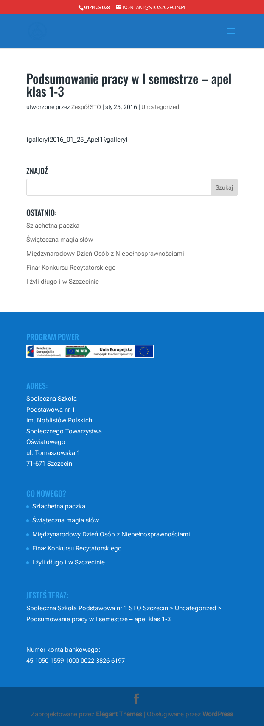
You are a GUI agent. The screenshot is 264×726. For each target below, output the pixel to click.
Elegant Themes (119, 714)
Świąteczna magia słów (59, 239)
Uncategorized (160, 106)
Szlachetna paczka (52, 225)
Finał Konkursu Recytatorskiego (71, 267)
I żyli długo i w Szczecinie (62, 281)
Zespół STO (86, 106)
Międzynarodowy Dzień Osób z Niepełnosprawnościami (105, 253)
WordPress (217, 714)
